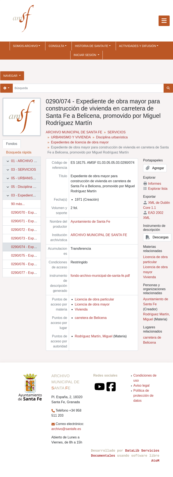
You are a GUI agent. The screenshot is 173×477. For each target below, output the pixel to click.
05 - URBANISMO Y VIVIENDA (34, 178)
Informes (152, 183)
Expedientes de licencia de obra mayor (80, 142)
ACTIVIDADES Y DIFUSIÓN (137, 46)
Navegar (10, 75)
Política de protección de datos (143, 395)
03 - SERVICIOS (23, 169)
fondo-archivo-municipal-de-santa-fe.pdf (100, 275)
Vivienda (81, 309)
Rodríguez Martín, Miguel (94, 336)
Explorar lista (155, 188)
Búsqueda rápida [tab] (18, 152)
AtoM (155, 461)
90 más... (18, 204)
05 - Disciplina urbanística (30, 186)
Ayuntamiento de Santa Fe (90, 221)
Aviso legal (141, 385)
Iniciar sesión (85, 55)
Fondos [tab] (11, 144)
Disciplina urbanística (112, 137)
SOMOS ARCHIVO (25, 46)
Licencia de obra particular (94, 299)
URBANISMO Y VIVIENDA (71, 137)
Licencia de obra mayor (92, 304)
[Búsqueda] (88, 88)
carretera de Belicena (91, 318)
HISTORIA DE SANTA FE (91, 46)
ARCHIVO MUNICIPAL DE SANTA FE (74, 132)
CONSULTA (56, 46)
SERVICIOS (117, 132)
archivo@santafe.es (66, 429)
